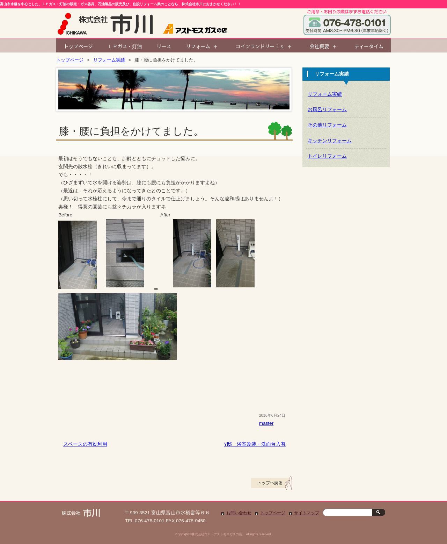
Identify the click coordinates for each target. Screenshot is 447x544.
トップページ (78, 46)
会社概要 (319, 46)
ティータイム (368, 46)
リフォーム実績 (109, 60)
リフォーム (198, 46)
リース (164, 46)
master (266, 423)
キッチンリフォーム (330, 140)
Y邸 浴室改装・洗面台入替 (255, 444)
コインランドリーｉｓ (259, 46)
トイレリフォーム (327, 156)
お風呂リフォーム (327, 109)
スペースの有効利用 (85, 444)
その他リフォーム (327, 125)
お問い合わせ (238, 513)
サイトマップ (306, 513)
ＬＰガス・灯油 (125, 46)
